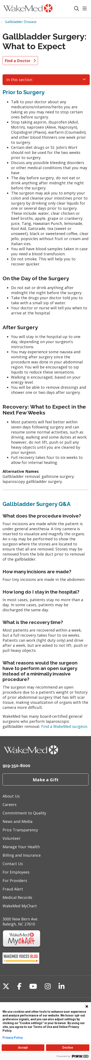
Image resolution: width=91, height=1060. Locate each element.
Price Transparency (20, 829)
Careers (10, 804)
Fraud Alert (13, 888)
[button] (85, 8)
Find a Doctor (20, 60)
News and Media (17, 821)
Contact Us (13, 863)
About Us (11, 796)
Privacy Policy (13, 1037)
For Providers (15, 880)
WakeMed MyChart (20, 905)
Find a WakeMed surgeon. (64, 726)
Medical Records (17, 897)
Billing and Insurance (22, 855)
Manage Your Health (21, 846)
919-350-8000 (16, 765)
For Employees (16, 872)
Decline (67, 1047)
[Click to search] (76, 8)
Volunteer (12, 838)
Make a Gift (46, 780)
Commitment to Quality (24, 812)
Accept (23, 1047)
